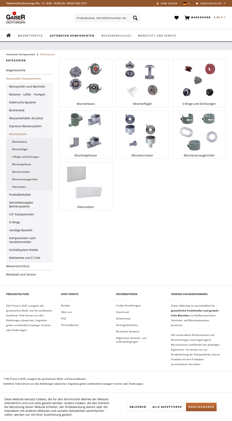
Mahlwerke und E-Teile (24, 258)
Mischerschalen (21, 172)
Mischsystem (18, 134)
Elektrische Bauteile (22, 102)
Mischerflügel (20, 149)
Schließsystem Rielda (23, 250)
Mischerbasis (19, 141)
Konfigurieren (201, 407)
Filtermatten (19, 187)
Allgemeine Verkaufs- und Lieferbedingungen (131, 339)
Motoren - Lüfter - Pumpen (27, 94)
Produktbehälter (20, 194)
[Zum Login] (167, 3)
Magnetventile (16, 70)
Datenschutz (123, 318)
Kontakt (65, 305)
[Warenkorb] (204, 18)
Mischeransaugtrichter (25, 179)
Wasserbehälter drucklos (26, 118)
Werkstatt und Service (21, 274)
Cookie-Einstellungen (128, 305)
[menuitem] (167, 3)
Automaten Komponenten (23, 78)
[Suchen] (135, 18)
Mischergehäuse (21, 164)
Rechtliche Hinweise (128, 331)
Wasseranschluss (18, 266)
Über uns (66, 312)
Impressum (122, 312)
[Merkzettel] (176, 18)
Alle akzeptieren (167, 407)
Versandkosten (69, 325)
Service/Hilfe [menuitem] (209, 3)
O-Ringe (14, 222)
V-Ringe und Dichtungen (25, 156)
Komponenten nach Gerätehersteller (22, 240)
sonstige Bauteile (20, 230)
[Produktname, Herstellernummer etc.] (106, 18)
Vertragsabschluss (127, 325)
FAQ (63, 318)
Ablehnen (138, 407)
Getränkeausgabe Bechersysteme (21, 204)
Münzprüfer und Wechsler (27, 86)
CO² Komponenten (21, 214)
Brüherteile (17, 110)
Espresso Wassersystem (25, 126)
